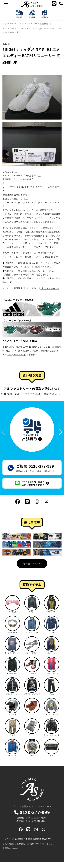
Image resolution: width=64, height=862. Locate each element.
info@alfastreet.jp (49, 288)
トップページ (8, 838)
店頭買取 (37, 838)
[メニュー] (5, 3)
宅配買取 (28, 838)
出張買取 (19, 838)
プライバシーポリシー (44, 844)
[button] (59, 432)
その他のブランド (32, 563)
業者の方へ (47, 838)
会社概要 (30, 844)
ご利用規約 (20, 844)
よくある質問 (8, 844)
